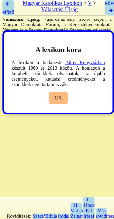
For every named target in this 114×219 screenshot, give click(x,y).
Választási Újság (59, 9)
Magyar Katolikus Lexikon (52, 3)
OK (58, 97)
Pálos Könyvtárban (85, 62)
